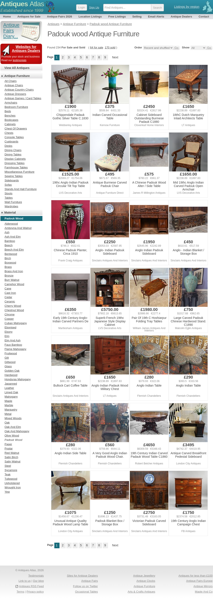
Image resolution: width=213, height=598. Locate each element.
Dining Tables (13, 154)
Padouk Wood (13, 439)
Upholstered (12, 483)
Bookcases (11, 120)
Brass (8, 267)
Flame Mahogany (15, 349)
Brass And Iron (14, 271)
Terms (20, 591)
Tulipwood (11, 478)
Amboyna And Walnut (18, 228)
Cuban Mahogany (16, 323)
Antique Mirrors (203, 586)
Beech (9, 245)
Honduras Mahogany (18, 379)
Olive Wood (12, 435)
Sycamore (11, 470)
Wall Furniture (13, 202)
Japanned (11, 383)
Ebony (9, 331)
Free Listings (117, 16)
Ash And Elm (13, 236)
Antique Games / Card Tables (23, 98)
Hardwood (11, 375)
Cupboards (11, 141)
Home (7, 16)
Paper (8, 444)
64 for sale (96, 47)
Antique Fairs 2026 (59, 16)
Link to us (25, 580)
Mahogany (11, 396)
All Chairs (11, 81)
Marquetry (11, 409)
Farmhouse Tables (16, 167)
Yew (7, 491)
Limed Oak (11, 392)
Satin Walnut (12, 461)
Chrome (10, 314)
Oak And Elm (13, 427)
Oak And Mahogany (17, 431)
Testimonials (36, 575)
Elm (7, 336)
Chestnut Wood (14, 310)
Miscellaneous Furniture (19, 171)
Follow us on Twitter (85, 586)
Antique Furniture (17, 76)
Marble (9, 405)
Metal (8, 414)
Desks (8, 145)
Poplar (9, 448)
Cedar (8, 297)
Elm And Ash (13, 340)
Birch (8, 258)
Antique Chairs (14, 85)
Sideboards (12, 180)
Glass (8, 366)
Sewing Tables (14, 176)
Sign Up (94, 7)
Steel (8, 465)
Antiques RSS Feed (31, 586)
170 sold (110, 47)
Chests (9, 132)
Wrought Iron (13, 487)
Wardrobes (11, 206)
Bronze (9, 275)
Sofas (8, 184)
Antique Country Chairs (19, 89)
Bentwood (11, 254)
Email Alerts (156, 16)
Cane (8, 288)
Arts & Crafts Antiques (141, 591)
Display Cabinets (15, 158)
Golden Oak (12, 370)
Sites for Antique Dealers (82, 575)
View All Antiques (16, 68)
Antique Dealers (181, 16)
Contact (203, 16)
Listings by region (186, 6)
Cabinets (10, 124)
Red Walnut (12, 452)
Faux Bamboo (13, 344)
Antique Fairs (89, 580)
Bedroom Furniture (16, 107)
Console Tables (14, 137)
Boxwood (10, 262)
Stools (8, 193)
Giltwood (10, 362)
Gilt (7, 357)
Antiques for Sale (28, 16)
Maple (8, 401)
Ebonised (10, 327)
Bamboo (10, 241)
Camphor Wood (14, 284)
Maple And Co (204, 591)
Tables (9, 197)
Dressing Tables (14, 163)
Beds (8, 111)
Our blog (38, 580)
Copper (9, 318)
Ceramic (10, 301)
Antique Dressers (15, 94)
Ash (7, 232)
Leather (9, 388)
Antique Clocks (145, 580)
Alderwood (11, 223)
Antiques (22, 4)
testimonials (19, 60)
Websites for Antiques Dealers (26, 49)
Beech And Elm (14, 249)
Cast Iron (10, 292)
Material (10, 212)
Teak (7, 474)
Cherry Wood (13, 305)
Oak (7, 422)
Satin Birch (11, 457)
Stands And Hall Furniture (21, 189)
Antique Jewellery (144, 575)
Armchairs (11, 102)
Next (115, 57)
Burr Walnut (12, 279)
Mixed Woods (13, 418)
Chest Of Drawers (16, 128)
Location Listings (90, 16)
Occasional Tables (86, 591)
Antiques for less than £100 (195, 575)
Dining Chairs (13, 150)
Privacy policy (35, 591)
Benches (10, 115)
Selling (137, 16)
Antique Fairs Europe (199, 580)
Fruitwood (11, 353)
